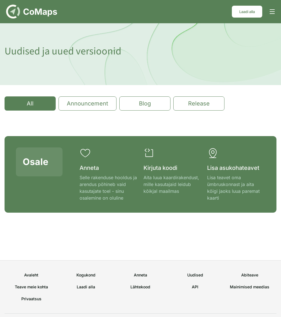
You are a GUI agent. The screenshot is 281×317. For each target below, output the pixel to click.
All (30, 103)
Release (199, 103)
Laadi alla (247, 11)
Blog (145, 103)
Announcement (87, 103)
